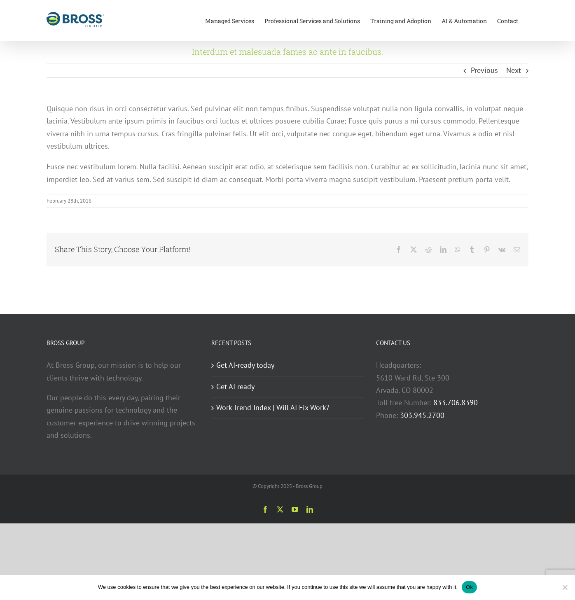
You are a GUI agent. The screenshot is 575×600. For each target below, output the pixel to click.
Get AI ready (235, 386)
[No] (565, 587)
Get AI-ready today (245, 365)
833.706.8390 (455, 402)
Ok (469, 587)
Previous (484, 70)
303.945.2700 (422, 415)
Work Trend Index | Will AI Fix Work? (273, 407)
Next (513, 70)
